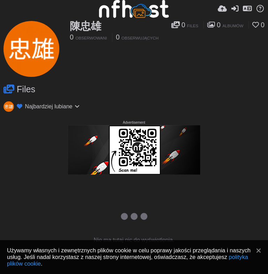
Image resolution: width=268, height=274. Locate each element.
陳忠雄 (85, 26)
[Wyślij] (222, 8)
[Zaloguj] (234, 8)
